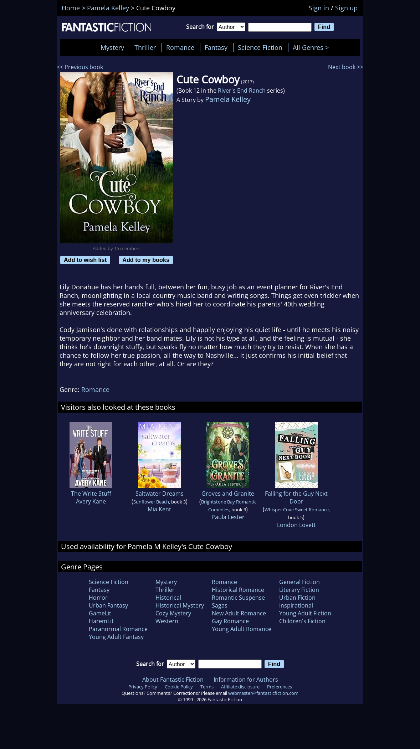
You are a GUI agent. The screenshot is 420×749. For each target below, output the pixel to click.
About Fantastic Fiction (173, 679)
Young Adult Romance (241, 629)
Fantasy (216, 47)
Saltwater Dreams (159, 493)
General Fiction (299, 582)
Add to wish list (85, 260)
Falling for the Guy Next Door (296, 497)
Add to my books (145, 260)
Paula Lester (228, 517)
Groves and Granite (227, 493)
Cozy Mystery (173, 613)
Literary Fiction (299, 590)
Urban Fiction (297, 597)
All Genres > (312, 47)
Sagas (219, 605)
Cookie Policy (179, 686)
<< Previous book (80, 67)
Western (166, 621)
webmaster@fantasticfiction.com (263, 693)
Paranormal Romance (118, 629)
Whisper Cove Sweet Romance (297, 509)
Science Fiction (260, 47)
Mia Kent (159, 509)
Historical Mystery (179, 605)
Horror (98, 597)
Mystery (112, 47)
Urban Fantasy (108, 605)
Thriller (145, 47)
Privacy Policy (142, 686)
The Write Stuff (91, 493)
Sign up (346, 8)
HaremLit (101, 621)
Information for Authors (246, 679)
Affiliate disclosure (240, 686)
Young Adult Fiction (305, 613)
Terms (207, 686)
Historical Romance (238, 590)
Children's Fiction (302, 621)
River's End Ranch (242, 90)
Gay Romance (230, 621)
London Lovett (296, 525)
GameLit (100, 613)
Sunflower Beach (151, 502)
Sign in (319, 8)
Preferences (279, 686)
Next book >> (345, 67)
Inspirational (296, 605)
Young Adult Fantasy (116, 637)
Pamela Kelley (228, 99)
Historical (168, 597)
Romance (180, 47)
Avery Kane (91, 501)
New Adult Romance (239, 613)
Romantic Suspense (238, 597)
